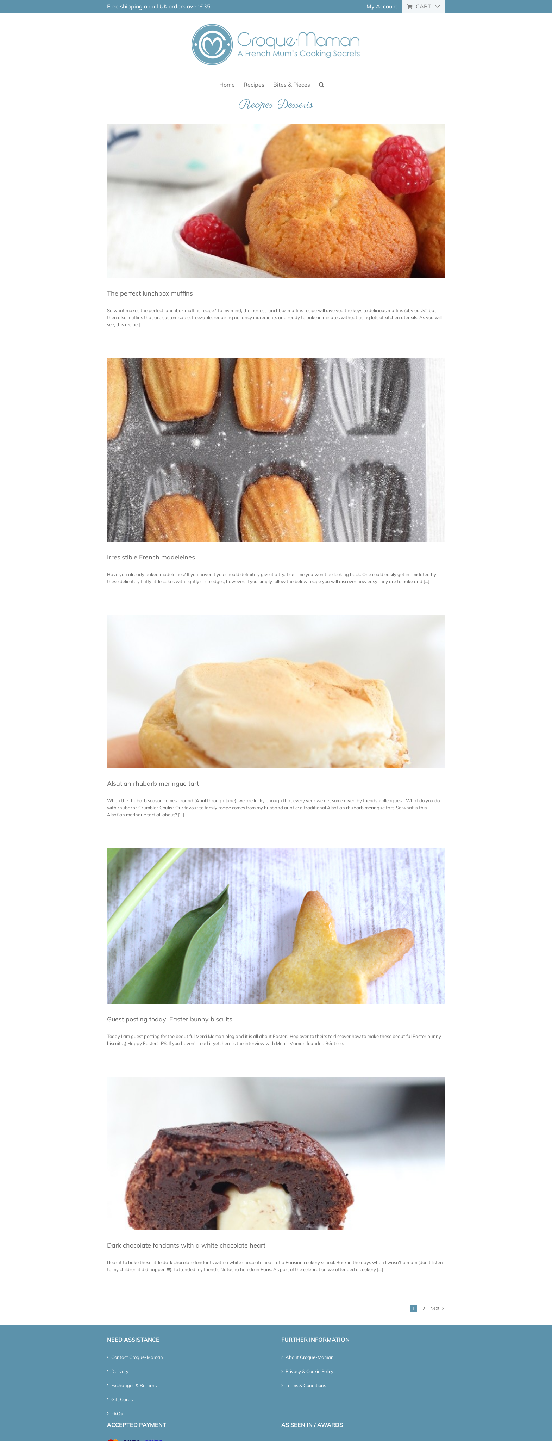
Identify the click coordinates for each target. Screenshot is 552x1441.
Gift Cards (122, 1399)
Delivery (119, 1371)
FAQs (117, 1413)
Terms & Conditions (306, 1385)
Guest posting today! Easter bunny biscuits (169, 1019)
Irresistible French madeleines (151, 557)
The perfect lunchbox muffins (150, 293)
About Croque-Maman (310, 1357)
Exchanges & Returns (134, 1385)
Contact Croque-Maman (137, 1357)
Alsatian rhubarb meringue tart (153, 783)
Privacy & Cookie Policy (309, 1371)
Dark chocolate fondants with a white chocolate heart (186, 1245)
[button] (321, 84)
